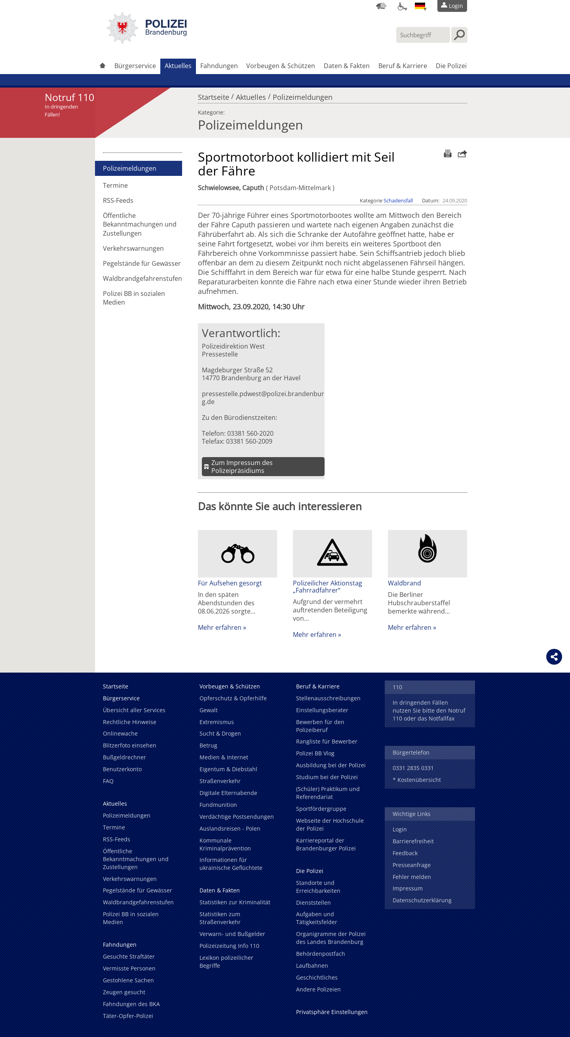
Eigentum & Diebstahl (228, 769)
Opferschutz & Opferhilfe (233, 698)
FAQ (108, 781)
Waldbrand (404, 583)
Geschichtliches (317, 977)
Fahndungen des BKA (131, 1004)
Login (400, 829)
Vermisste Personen (129, 968)
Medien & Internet (224, 757)
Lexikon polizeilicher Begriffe (226, 961)
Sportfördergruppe (321, 808)
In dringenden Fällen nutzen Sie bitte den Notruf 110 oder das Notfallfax (429, 710)
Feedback (405, 853)
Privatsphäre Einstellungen (332, 1012)
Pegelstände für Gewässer (142, 263)
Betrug (208, 745)
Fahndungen (219, 65)
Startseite (213, 95)
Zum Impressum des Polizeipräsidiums (242, 466)
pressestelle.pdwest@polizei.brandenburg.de (263, 397)
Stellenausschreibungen (328, 698)
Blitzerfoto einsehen (129, 745)
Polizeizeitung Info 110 (229, 945)
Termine (115, 185)
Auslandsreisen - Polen (230, 828)
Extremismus (217, 722)
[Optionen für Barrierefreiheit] (401, 6)
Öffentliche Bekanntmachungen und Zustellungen (140, 224)
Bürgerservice (135, 65)
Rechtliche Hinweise (129, 722)
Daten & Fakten (347, 65)
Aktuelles (178, 65)
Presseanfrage (412, 865)
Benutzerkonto (122, 769)
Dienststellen (313, 902)
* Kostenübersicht (417, 779)
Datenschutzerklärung (422, 900)
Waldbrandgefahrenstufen (142, 278)
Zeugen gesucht (124, 992)
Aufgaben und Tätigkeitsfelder (316, 918)
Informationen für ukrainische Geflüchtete (231, 863)
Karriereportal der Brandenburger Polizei (326, 844)
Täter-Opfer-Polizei (128, 1016)
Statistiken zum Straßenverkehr (220, 918)
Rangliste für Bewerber (326, 741)
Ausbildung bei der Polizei (331, 765)
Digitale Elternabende (228, 793)
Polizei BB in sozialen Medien (134, 298)
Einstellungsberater (322, 710)
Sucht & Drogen (220, 733)
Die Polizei (451, 65)
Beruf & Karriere (402, 65)
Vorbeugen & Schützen (280, 65)
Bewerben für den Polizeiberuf (320, 726)
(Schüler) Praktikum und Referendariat (328, 793)
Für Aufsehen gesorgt (230, 583)
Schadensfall (398, 200)
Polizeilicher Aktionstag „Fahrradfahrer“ (327, 587)
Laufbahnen (312, 965)
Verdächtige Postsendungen (237, 816)
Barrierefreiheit (413, 841)
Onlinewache (120, 733)
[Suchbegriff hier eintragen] (423, 35)
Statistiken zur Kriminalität (235, 902)
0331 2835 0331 (413, 768)
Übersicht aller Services (134, 710)
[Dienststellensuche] (381, 6)
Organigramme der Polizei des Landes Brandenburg (331, 938)
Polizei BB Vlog (315, 753)
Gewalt (209, 710)
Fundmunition (218, 804)
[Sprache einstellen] (420, 6)
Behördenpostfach (320, 953)
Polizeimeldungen (302, 95)
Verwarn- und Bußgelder (232, 934)
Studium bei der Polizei (327, 777)
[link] (146, 41)
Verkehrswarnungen (133, 248)
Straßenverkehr (220, 781)
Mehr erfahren (219, 627)
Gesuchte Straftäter (129, 956)
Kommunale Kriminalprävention (225, 844)
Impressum (408, 888)
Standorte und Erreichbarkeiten (318, 886)
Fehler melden (412, 877)
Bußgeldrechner (124, 757)
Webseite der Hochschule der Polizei (330, 824)
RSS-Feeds (118, 200)
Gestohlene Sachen (128, 980)
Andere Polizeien (318, 989)
